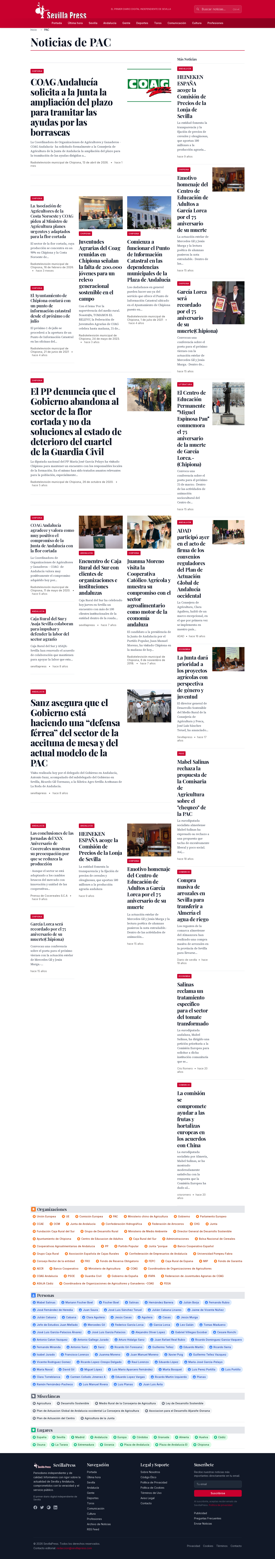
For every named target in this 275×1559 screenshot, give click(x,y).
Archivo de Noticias (99, 1524)
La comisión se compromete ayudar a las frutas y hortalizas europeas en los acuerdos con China (191, 1119)
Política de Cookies (152, 1487)
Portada (57, 23)
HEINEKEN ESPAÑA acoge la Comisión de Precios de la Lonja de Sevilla (100, 846)
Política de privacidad (220, 1505)
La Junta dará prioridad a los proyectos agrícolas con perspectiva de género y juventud (192, 677)
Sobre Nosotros (150, 1472)
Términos (222, 1545)
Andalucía (109, 23)
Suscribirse (218, 1493)
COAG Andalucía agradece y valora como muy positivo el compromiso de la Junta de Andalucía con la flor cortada (52, 538)
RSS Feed (93, 1529)
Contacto (146, 1503)
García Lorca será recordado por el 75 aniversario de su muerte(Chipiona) (48, 931)
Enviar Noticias (203, 1523)
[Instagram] (49, 1507)
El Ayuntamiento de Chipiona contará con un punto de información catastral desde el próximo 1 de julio (50, 308)
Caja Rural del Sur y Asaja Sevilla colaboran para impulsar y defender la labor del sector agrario (51, 629)
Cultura (197, 23)
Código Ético (148, 1477)
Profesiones (215, 23)
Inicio (33, 29)
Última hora (75, 23)
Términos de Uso (151, 1492)
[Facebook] (35, 1507)
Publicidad (200, 1513)
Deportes (142, 23)
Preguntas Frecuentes (207, 1518)
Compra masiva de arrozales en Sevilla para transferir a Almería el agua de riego (193, 900)
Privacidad (193, 1545)
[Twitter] (42, 1507)
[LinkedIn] (55, 1507)
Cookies (208, 1545)
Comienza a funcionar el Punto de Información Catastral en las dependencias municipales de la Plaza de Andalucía (148, 260)
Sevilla (93, 23)
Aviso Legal (148, 1498)
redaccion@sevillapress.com (74, 1548)
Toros (158, 23)
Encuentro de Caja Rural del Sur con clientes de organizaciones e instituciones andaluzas (100, 577)
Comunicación (177, 23)
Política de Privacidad (154, 1482)
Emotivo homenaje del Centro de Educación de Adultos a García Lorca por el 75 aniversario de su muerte (148, 887)
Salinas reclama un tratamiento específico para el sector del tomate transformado (193, 1004)
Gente (126, 23)
